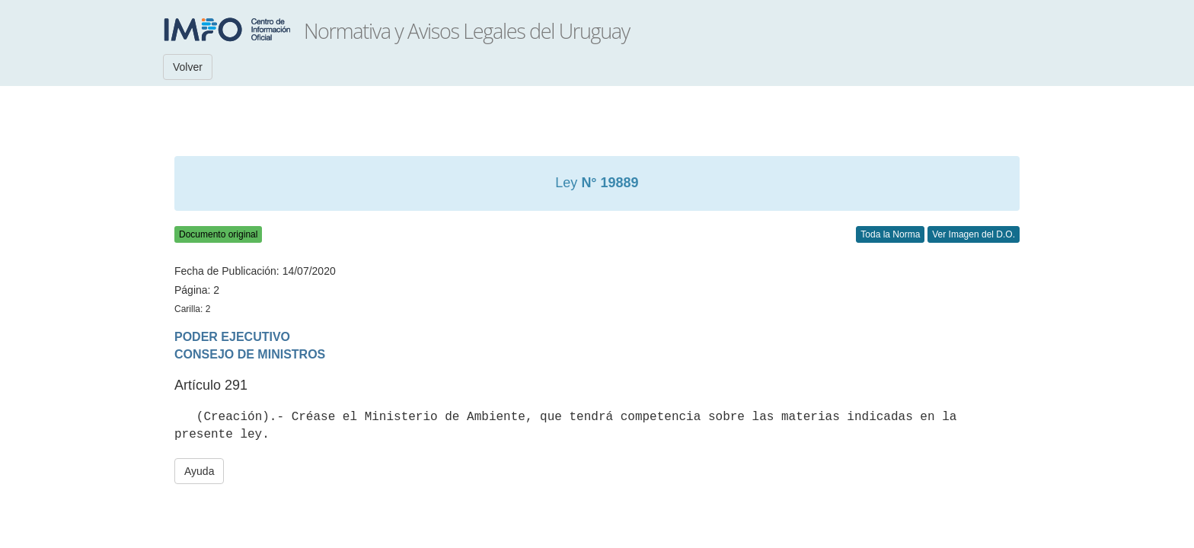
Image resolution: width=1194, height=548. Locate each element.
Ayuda (199, 471)
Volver (188, 67)
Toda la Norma (890, 234)
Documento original (218, 234)
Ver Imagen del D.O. (973, 234)
